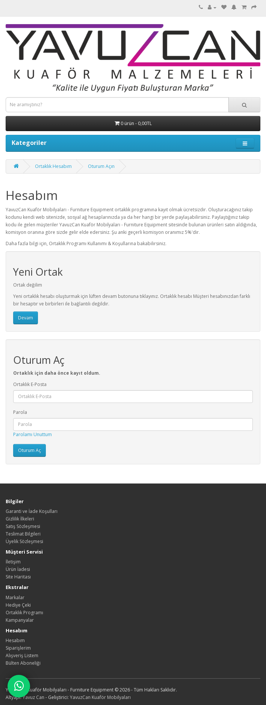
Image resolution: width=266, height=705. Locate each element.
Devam (25, 317)
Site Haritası (18, 577)
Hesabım (15, 640)
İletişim (13, 562)
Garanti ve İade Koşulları (31, 511)
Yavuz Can (33, 697)
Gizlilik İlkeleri (20, 519)
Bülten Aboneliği (23, 663)
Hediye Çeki (18, 605)
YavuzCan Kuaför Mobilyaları (100, 697)
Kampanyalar (20, 620)
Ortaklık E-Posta (30, 384)
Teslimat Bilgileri (23, 534)
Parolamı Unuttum (32, 434)
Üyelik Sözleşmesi (24, 541)
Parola (20, 412)
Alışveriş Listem (22, 655)
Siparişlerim (18, 648)
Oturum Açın (101, 166)
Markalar (15, 597)
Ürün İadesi (18, 569)
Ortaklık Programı (24, 612)
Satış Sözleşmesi (23, 526)
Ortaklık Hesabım (53, 166)
